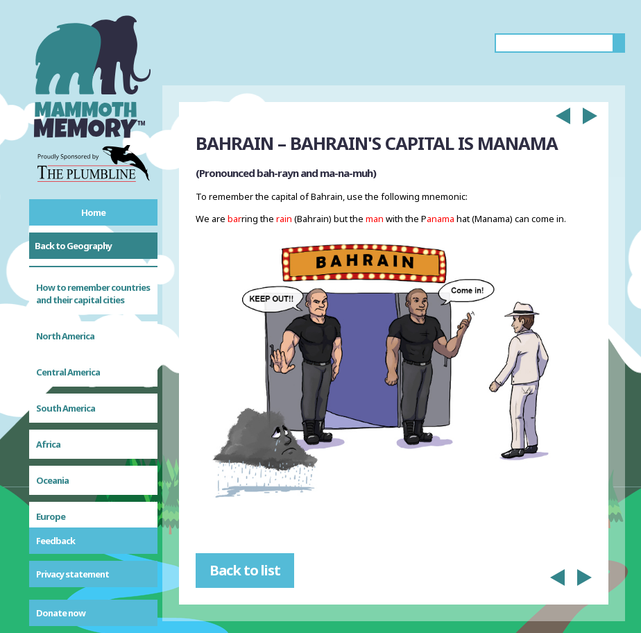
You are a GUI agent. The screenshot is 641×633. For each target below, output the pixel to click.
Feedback (55, 540)
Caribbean (57, 440)
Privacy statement (72, 574)
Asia (44, 477)
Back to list (245, 570)
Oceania (52, 368)
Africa (48, 332)
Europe (50, 404)
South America (65, 296)
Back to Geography (73, 245)
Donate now (60, 613)
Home (93, 212)
